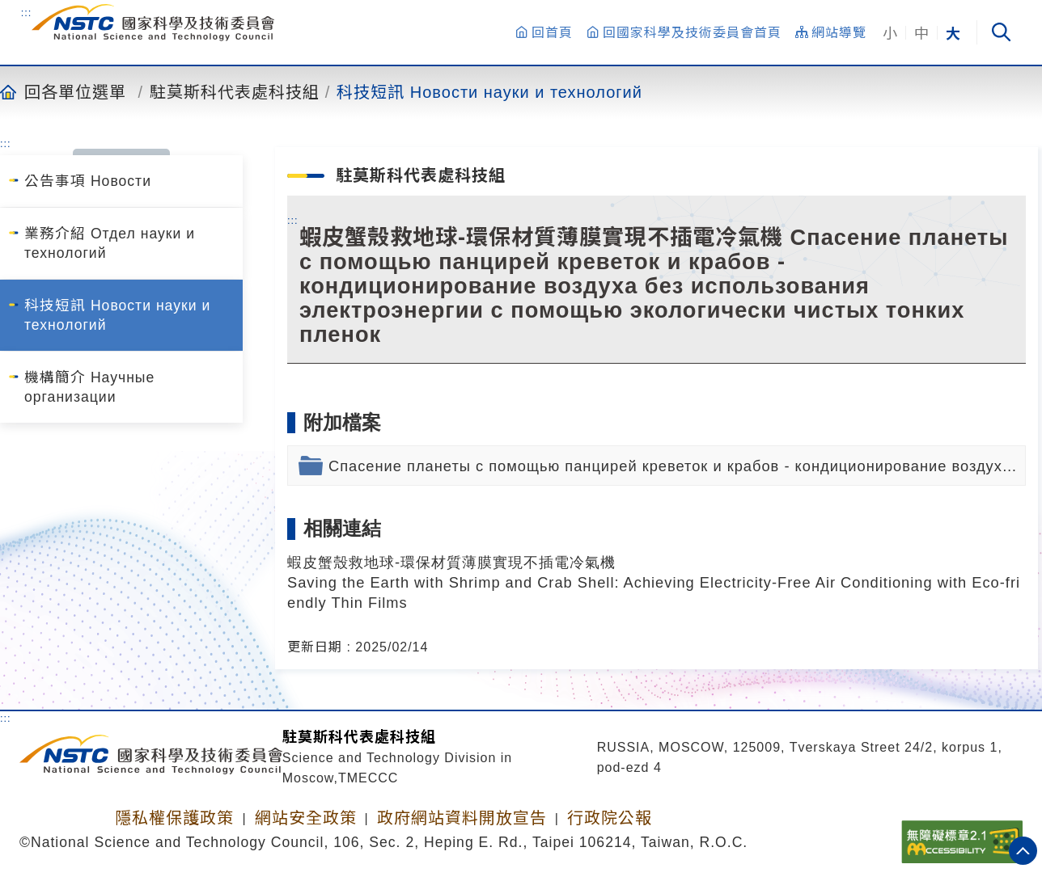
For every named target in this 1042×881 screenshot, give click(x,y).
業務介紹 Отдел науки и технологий (109, 243)
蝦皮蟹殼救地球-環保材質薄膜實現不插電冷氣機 (451, 562)
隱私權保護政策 (174, 818)
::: (26, 12)
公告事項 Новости (87, 181)
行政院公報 (609, 818)
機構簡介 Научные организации (89, 387)
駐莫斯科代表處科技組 (235, 91)
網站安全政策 (306, 818)
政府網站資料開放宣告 (462, 818)
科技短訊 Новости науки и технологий (489, 91)
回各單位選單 (75, 91)
